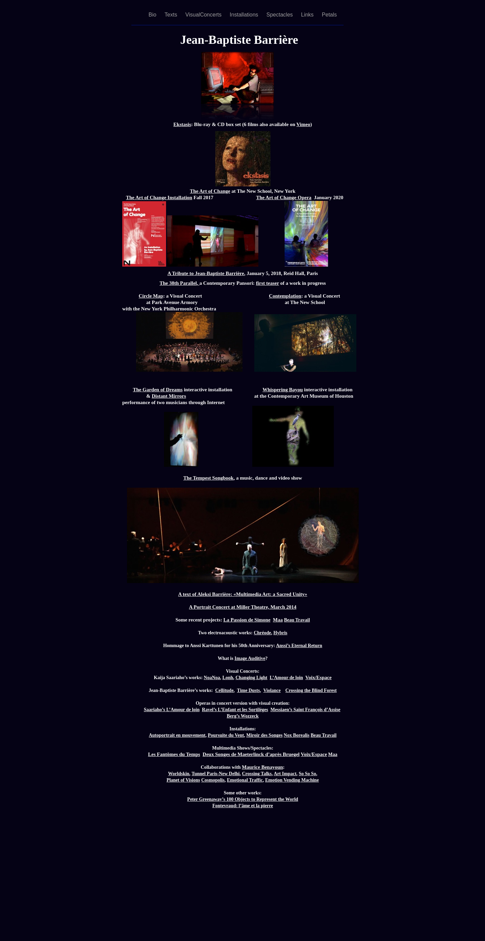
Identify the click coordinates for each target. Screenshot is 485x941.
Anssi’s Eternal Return (299, 645)
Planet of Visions (183, 780)
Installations (245, 15)
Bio (153, 15)
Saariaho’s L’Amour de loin (172, 709)
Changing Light (251, 677)
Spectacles (280, 15)
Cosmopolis (212, 780)
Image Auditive (249, 658)
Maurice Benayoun (262, 767)
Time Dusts (248, 690)
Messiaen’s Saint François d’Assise (305, 709)
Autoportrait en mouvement (177, 735)
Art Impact (285, 773)
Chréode (262, 632)
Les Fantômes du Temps (174, 754)
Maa (278, 620)
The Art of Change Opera (283, 197)
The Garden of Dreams (158, 389)
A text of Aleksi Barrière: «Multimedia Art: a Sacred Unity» (242, 594)
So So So (307, 773)
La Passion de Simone (246, 620)
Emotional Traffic (245, 780)
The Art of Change (210, 191)
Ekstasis (182, 124)
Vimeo (303, 124)
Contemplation (285, 296)
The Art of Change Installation (159, 197)
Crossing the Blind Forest (310, 690)
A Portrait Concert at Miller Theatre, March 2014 (242, 607)
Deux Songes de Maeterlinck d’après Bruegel (251, 754)
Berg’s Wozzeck (242, 716)
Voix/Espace (318, 677)
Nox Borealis (296, 735)
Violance (272, 690)
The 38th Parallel (178, 283)
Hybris (280, 632)
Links (308, 15)
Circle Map (151, 296)
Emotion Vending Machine (292, 780)
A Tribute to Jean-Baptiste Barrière (205, 273)
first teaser (267, 283)
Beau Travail (297, 620)
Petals (329, 15)
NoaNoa (212, 677)
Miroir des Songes (264, 735)
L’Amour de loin (286, 677)
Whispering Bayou (282, 389)
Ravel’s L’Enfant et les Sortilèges (235, 709)
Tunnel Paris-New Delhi (216, 773)
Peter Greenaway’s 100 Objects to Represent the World (242, 799)
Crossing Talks (256, 773)
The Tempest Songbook (208, 478)
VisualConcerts (204, 15)
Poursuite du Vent (226, 735)
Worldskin (178, 773)
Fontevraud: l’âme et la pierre (242, 805)
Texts (172, 15)
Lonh (227, 677)
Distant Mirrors (169, 396)
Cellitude (224, 690)
